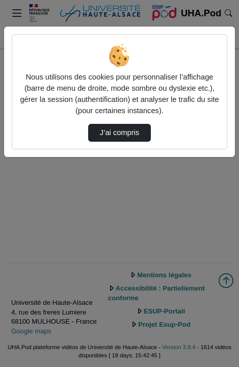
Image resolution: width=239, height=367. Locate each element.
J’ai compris (119, 132)
